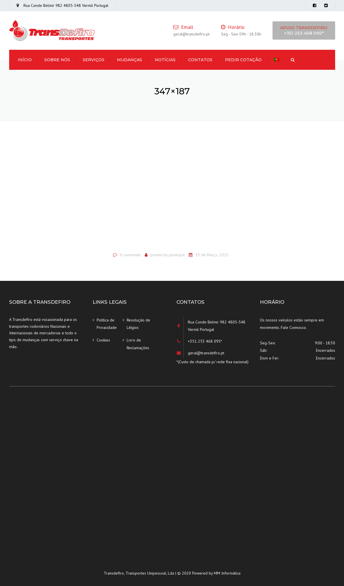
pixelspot (177, 254)
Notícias (165, 59)
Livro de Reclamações (138, 343)
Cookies (103, 340)
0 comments (130, 254)
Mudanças (129, 59)
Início (25, 59)
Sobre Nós (57, 59)
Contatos (200, 59)
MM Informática (227, 573)
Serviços (93, 59)
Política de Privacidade (107, 323)
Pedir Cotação (243, 59)
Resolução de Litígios (138, 323)
